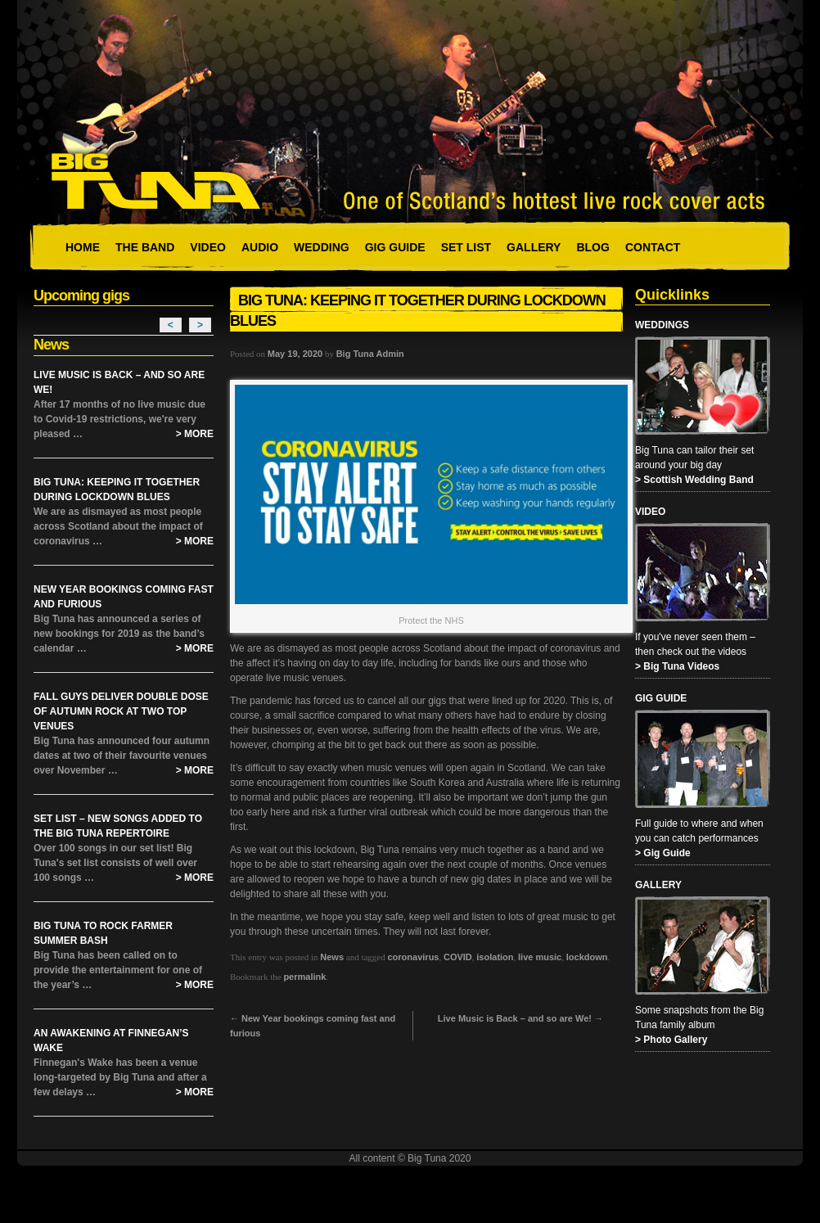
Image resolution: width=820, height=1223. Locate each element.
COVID (458, 957)
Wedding (321, 247)
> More (195, 434)
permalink (304, 977)
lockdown (587, 957)
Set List (466, 247)
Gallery (534, 247)
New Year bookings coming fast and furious (312, 1025)
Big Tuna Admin (370, 354)
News (332, 957)
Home (82, 247)
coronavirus (413, 957)
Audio (259, 247)
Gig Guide (395, 247)
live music (539, 957)
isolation (494, 957)
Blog (592, 247)
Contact (652, 247)
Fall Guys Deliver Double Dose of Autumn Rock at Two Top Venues (121, 711)
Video (208, 247)
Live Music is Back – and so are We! (520, 1018)
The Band (144, 247)
